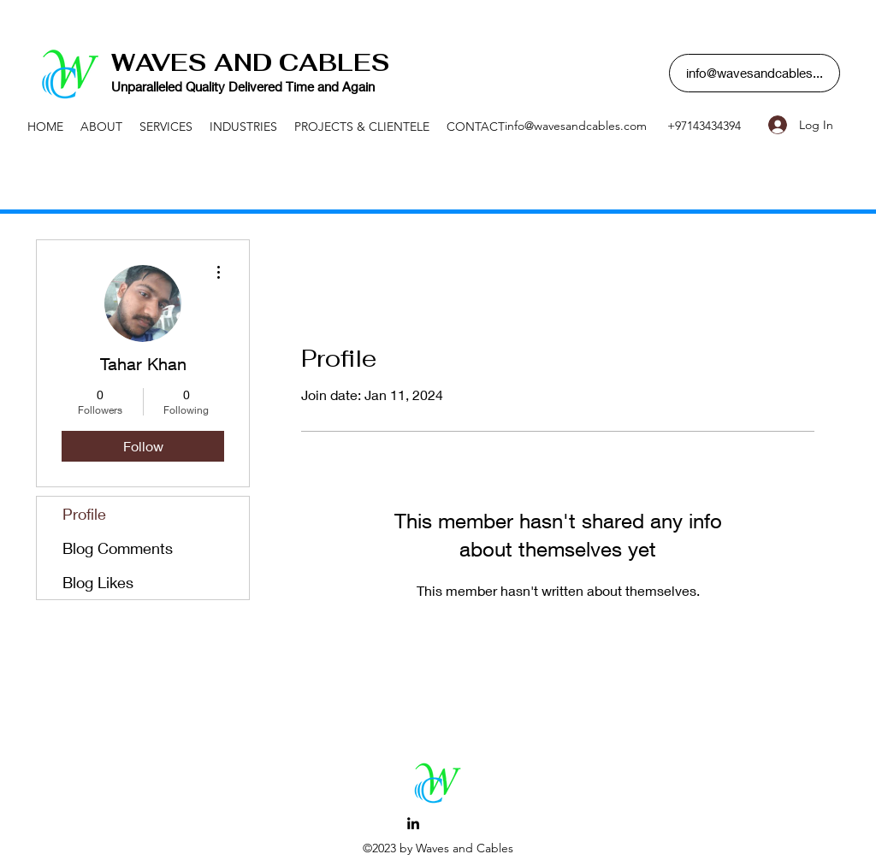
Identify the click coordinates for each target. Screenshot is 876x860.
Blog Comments (117, 548)
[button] (754, 73)
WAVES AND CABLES (250, 63)
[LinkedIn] (413, 823)
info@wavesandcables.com (576, 125)
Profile (84, 513)
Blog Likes (97, 582)
